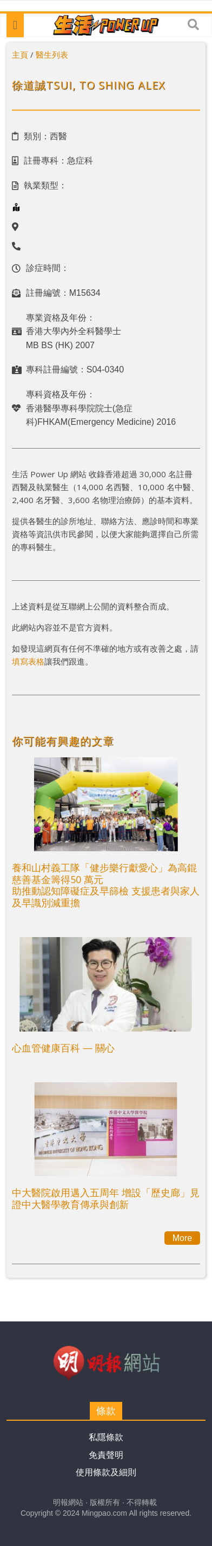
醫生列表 (52, 54)
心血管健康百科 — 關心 (63, 1047)
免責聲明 (106, 1455)
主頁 (20, 54)
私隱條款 (106, 1437)
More (182, 1238)
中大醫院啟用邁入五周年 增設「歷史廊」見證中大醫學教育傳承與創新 (106, 1198)
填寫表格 (28, 661)
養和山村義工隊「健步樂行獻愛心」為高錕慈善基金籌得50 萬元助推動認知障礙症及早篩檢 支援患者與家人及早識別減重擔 (106, 885)
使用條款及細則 (106, 1472)
